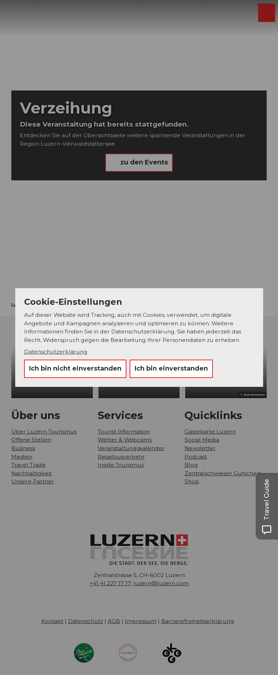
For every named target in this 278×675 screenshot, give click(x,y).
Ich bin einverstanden (171, 368)
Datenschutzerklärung (55, 351)
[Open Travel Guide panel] (266, 506)
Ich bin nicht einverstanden (75, 368)
